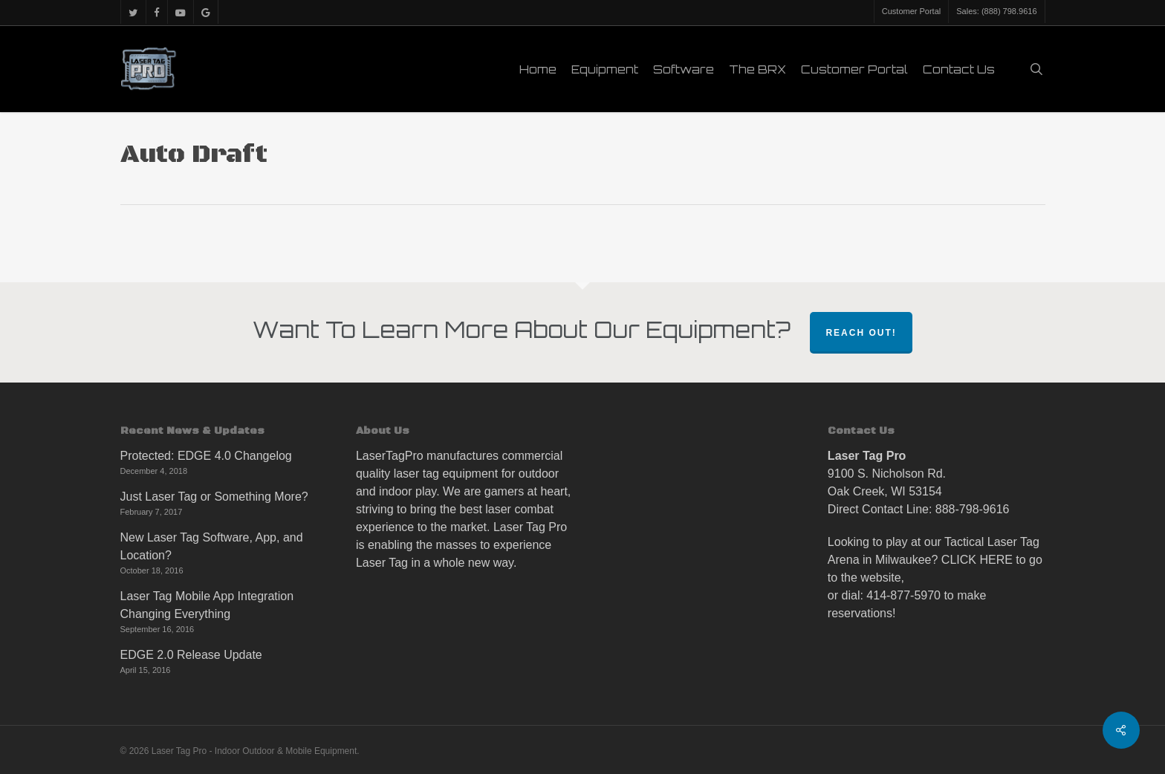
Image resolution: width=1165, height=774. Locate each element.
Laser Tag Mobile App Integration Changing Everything (207, 605)
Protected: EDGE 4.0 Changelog (206, 455)
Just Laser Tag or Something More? (214, 496)
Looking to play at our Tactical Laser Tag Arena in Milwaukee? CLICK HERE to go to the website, (935, 560)
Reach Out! (860, 333)
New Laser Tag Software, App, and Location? (211, 546)
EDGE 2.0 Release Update (191, 654)
